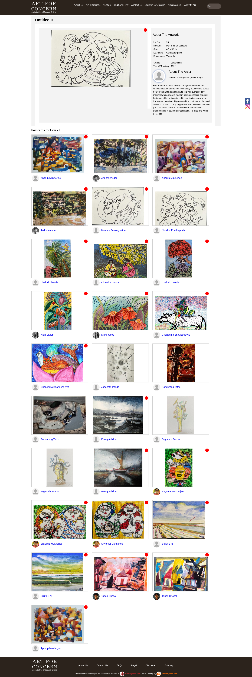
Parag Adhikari (109, 439)
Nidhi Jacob (47, 334)
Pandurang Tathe (171, 387)
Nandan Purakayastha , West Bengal (186, 77)
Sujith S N (167, 543)
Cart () (190, 5)
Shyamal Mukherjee (173, 491)
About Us (78, 5)
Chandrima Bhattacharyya (176, 334)
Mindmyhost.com (169, 674)
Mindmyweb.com (133, 674)
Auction (107, 5)
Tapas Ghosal (108, 596)
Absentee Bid (174, 5)
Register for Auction (155, 5)
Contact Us (136, 5)
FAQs (119, 665)
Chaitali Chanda (49, 282)
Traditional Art (120, 5)
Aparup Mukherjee (51, 178)
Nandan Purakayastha (113, 230)
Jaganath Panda (110, 387)
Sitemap (169, 665)
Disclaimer (151, 665)
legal (134, 665)
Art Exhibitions (93, 5)
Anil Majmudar (109, 178)
